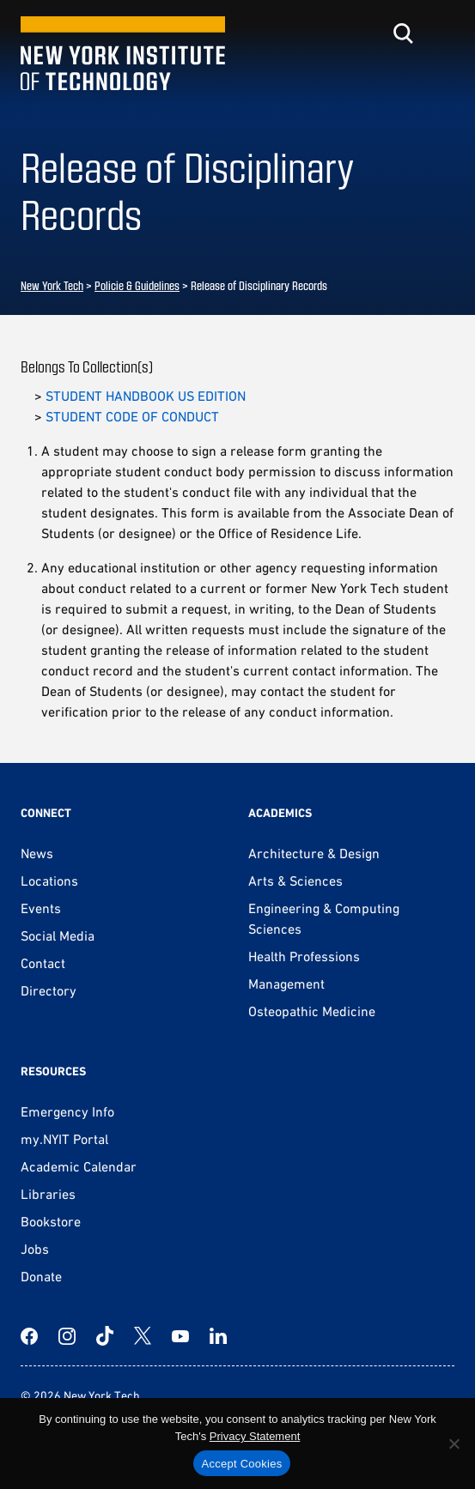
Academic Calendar (79, 1166)
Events (41, 908)
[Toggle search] (403, 33)
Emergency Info (67, 1111)
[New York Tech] (123, 53)
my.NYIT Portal (64, 1139)
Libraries (48, 1193)
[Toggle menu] (444, 33)
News (37, 853)
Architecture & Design (314, 853)
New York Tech (52, 285)
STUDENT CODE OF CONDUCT (132, 416)
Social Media (57, 935)
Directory (48, 990)
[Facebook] (29, 1336)
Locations (49, 880)
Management (286, 983)
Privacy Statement (255, 1436)
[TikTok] (104, 1336)
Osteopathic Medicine (311, 1011)
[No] (453, 1443)
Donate (41, 1276)
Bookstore (51, 1221)
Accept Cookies (242, 1463)
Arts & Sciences (295, 880)
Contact (43, 963)
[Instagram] (67, 1336)
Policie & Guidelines (137, 285)
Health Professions (304, 956)
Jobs (35, 1248)
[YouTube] (180, 1336)
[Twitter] (142, 1336)
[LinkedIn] (218, 1336)
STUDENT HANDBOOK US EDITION (146, 395)
